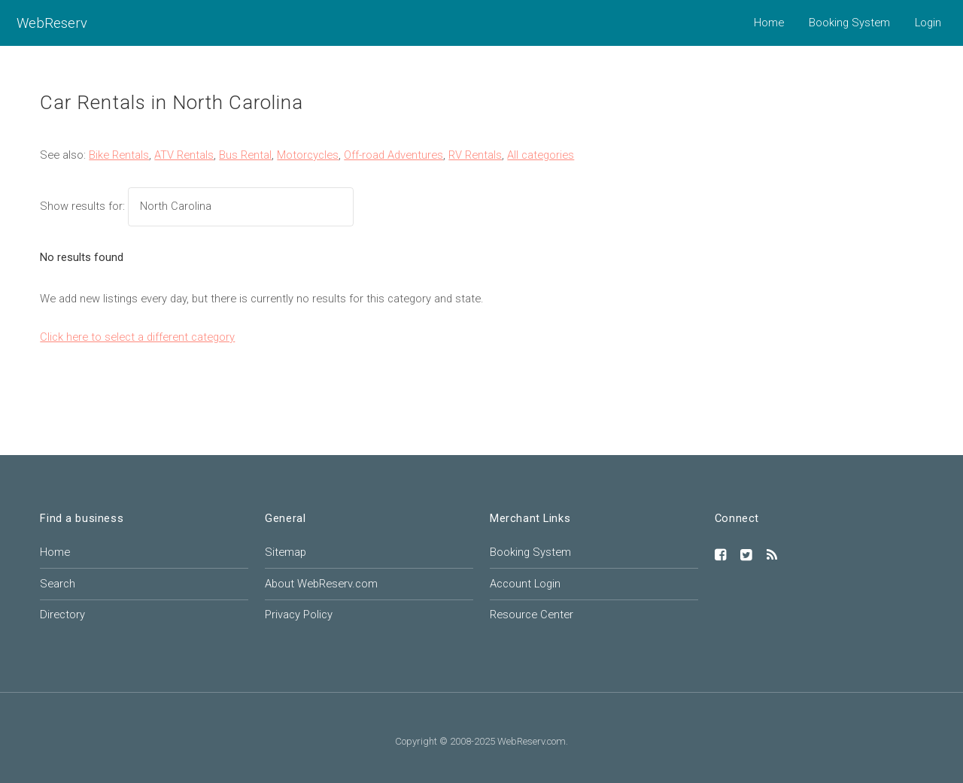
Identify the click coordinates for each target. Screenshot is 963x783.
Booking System (849, 22)
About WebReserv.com (321, 583)
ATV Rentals (184, 155)
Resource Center (531, 614)
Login (928, 22)
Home (769, 22)
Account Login (525, 583)
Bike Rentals (119, 155)
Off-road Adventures (393, 155)
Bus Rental (245, 155)
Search (57, 583)
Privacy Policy (299, 614)
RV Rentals (475, 155)
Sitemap (285, 552)
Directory (62, 614)
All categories (540, 155)
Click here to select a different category (137, 337)
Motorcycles (308, 155)
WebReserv (52, 23)
